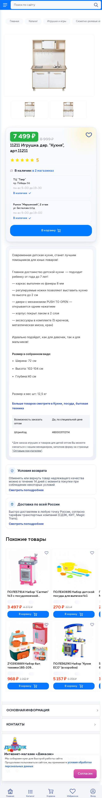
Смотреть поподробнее (26, 490)
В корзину (28, 614)
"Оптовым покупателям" (27, 450)
